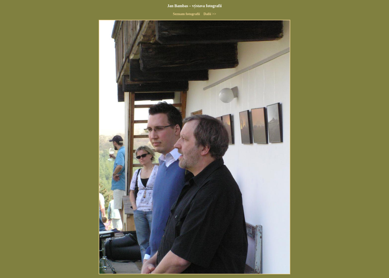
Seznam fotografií (186, 14)
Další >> (209, 14)
